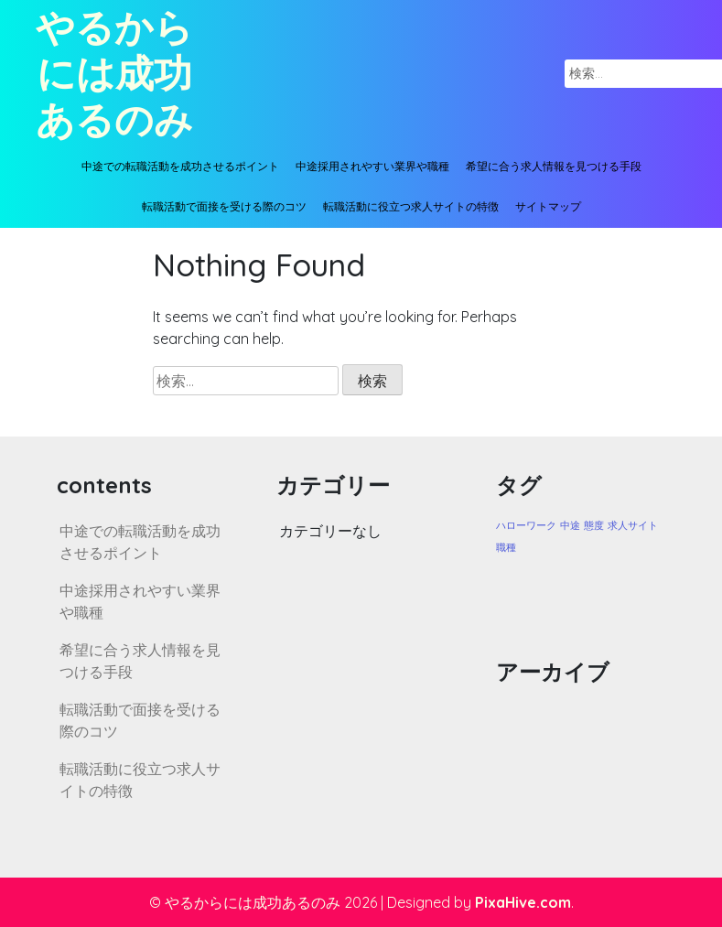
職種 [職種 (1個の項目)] (506, 547)
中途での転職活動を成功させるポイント (180, 166)
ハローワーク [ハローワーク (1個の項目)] (526, 525)
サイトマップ (548, 206)
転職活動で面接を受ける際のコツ (224, 206)
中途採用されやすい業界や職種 (372, 166)
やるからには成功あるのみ (114, 73)
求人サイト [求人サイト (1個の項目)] (633, 525)
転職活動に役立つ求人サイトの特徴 (411, 206)
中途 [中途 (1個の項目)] (570, 525)
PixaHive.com (523, 902)
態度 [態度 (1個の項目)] (594, 525)
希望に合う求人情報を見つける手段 (553, 166)
